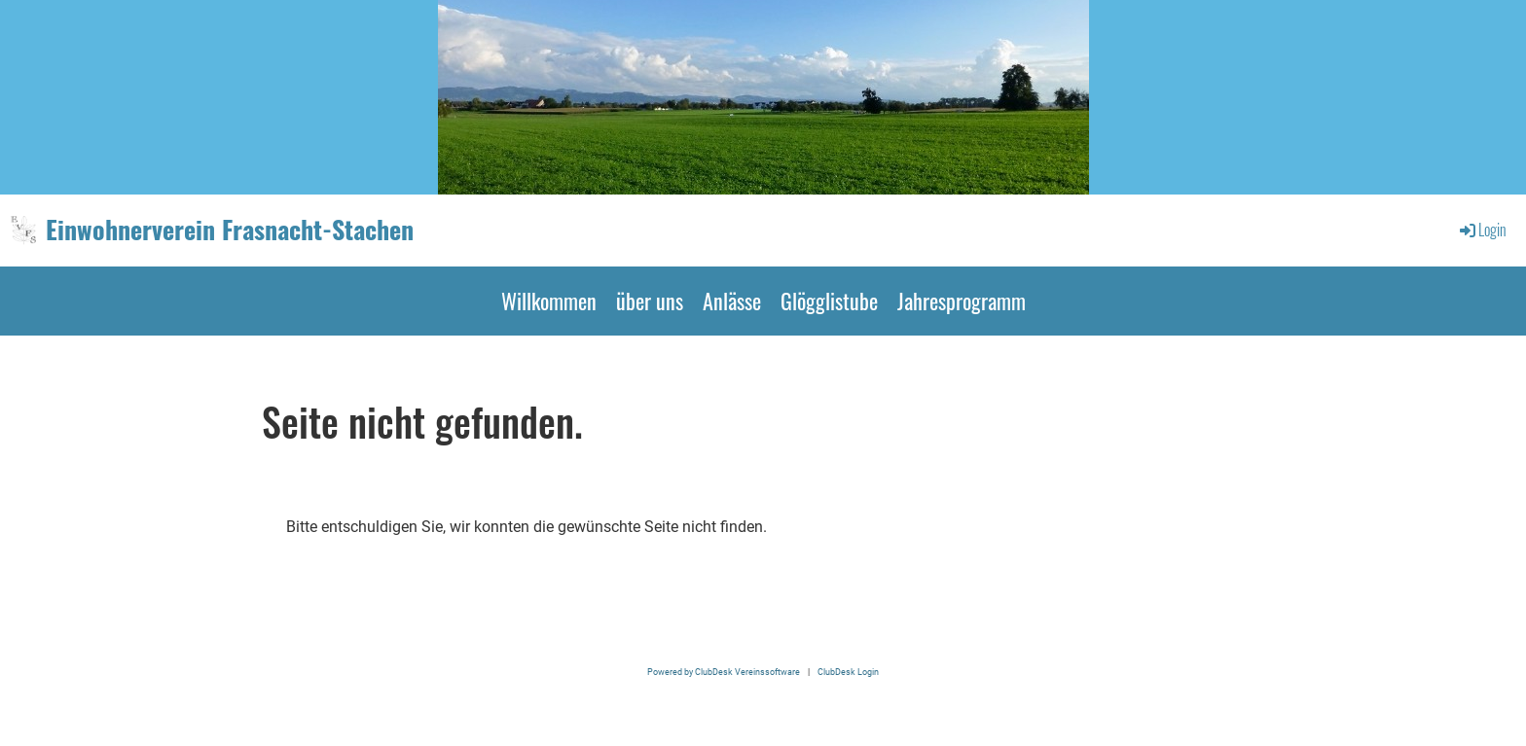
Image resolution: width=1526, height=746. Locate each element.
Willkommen (549, 300)
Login (1482, 229)
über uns (649, 300)
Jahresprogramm (961, 300)
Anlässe (732, 300)
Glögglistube (829, 300)
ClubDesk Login (848, 671)
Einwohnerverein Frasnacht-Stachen (230, 229)
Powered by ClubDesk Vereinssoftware (723, 671)
